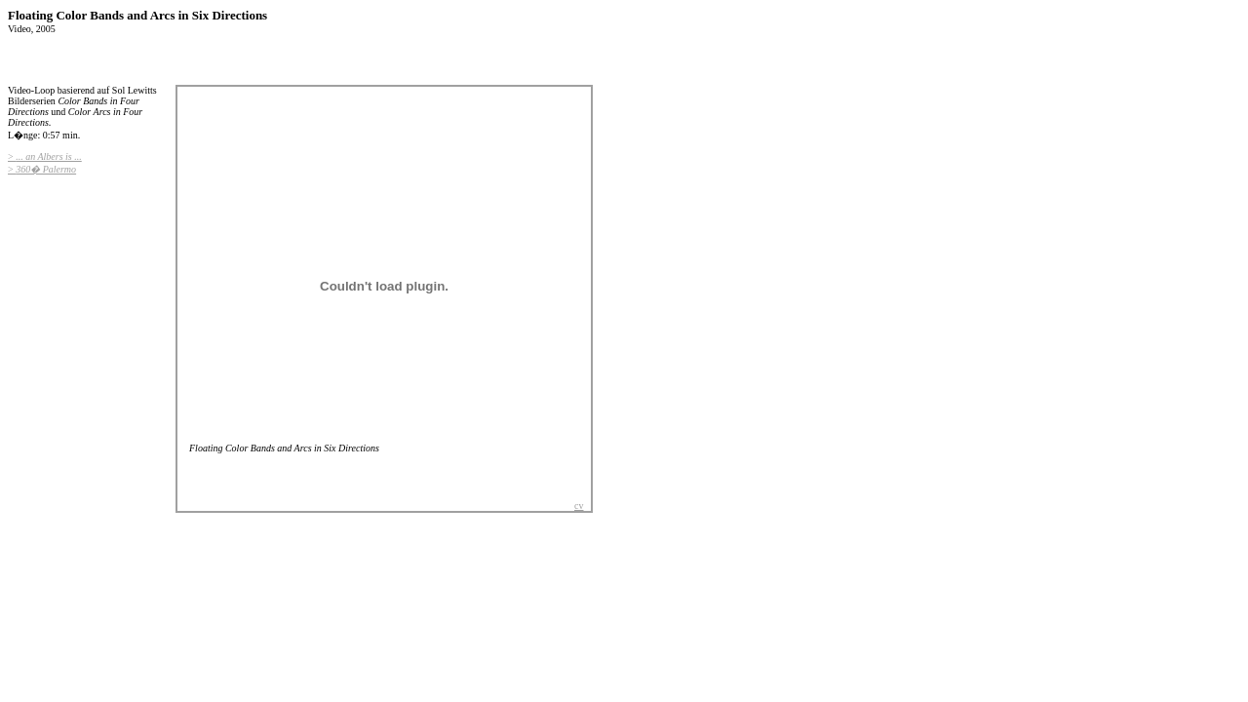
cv (578, 505)
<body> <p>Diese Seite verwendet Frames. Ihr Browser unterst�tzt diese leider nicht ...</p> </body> (384, 293)
